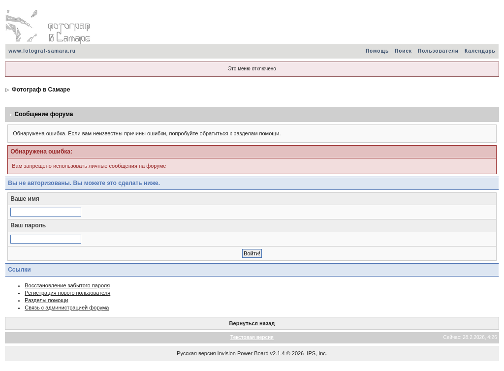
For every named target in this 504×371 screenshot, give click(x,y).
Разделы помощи (46, 300)
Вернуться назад (252, 323)
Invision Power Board (243, 353)
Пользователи (438, 51)
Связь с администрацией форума (67, 307)
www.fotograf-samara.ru (42, 51)
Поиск (403, 51)
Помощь (377, 51)
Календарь (480, 51)
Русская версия (196, 353)
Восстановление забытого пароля (67, 285)
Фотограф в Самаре (41, 89)
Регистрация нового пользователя (67, 293)
